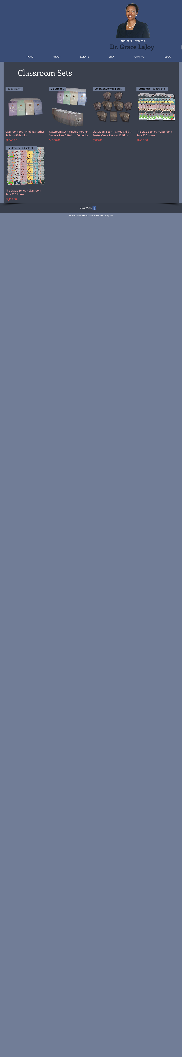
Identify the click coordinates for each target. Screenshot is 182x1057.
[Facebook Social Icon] (94, 208)
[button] (61, 28)
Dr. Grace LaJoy (133, 46)
